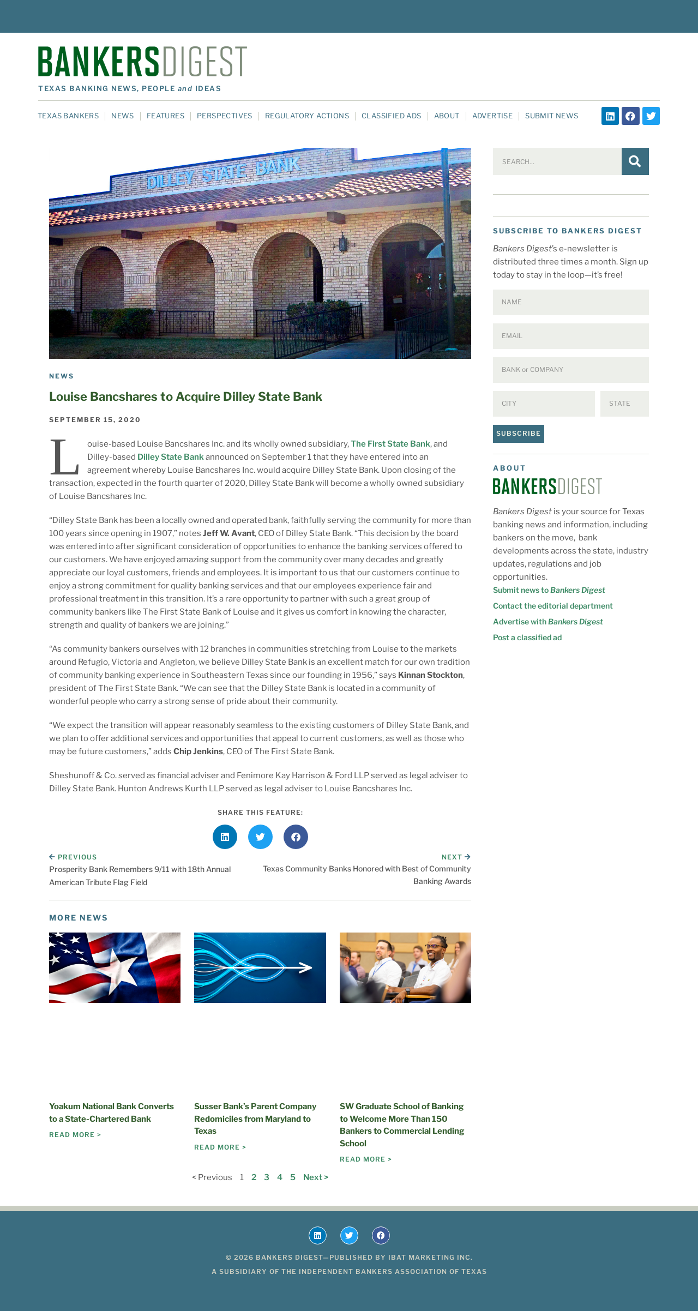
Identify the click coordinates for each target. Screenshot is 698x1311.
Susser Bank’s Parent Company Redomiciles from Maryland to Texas (255, 1119)
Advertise (492, 115)
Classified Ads (392, 115)
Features (165, 115)
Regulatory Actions (307, 115)
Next (456, 857)
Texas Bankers (68, 115)
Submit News (551, 115)
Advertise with (548, 621)
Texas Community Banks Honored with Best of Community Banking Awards (367, 874)
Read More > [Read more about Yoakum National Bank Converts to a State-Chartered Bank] (75, 1134)
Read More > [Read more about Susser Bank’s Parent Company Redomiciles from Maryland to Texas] (220, 1147)
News (122, 115)
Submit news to (549, 589)
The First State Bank (390, 444)
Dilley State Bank (170, 457)
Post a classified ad (527, 637)
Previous (73, 857)
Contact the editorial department (553, 605)
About (447, 115)
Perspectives (224, 115)
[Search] (635, 161)
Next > (315, 1177)
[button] (225, 837)
